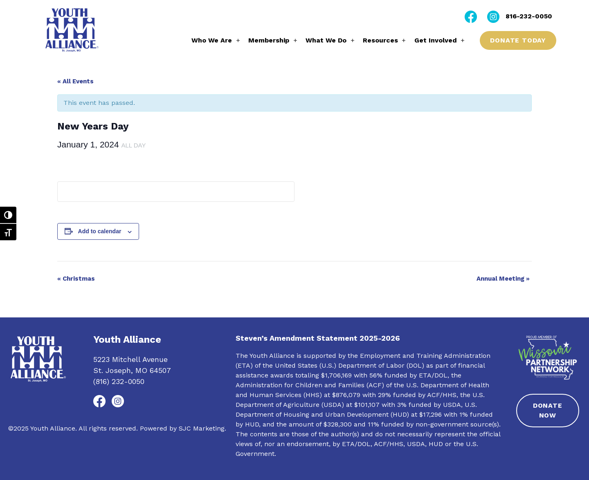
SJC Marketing (202, 428)
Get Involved (435, 40)
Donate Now (547, 410)
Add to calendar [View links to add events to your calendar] (99, 231)
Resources (380, 40)
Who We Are (211, 40)
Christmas (76, 278)
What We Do (326, 40)
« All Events (75, 81)
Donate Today (518, 40)
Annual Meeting (503, 278)
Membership (268, 40)
